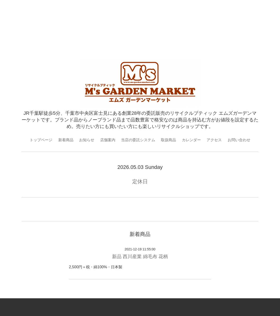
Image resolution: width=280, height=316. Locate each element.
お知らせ (86, 140)
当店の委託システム (138, 140)
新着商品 (65, 140)
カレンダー (191, 140)
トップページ (41, 140)
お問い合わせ (239, 140)
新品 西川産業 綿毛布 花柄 (140, 256)
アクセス (214, 140)
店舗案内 (107, 140)
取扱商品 (168, 140)
